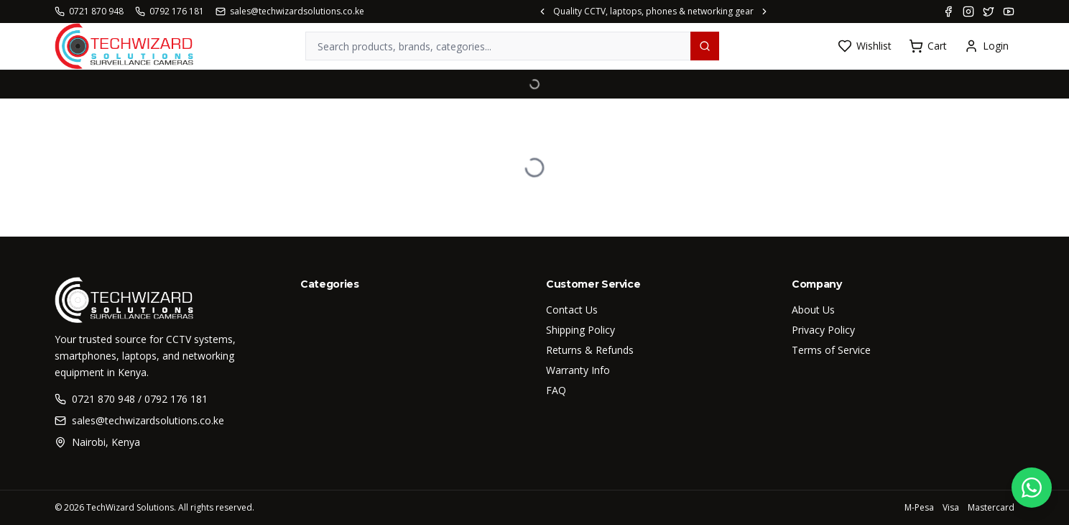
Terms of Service (831, 350)
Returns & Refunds (590, 350)
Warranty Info (578, 370)
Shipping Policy (580, 330)
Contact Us (572, 309)
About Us (813, 309)
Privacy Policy (823, 330)
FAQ (556, 390)
